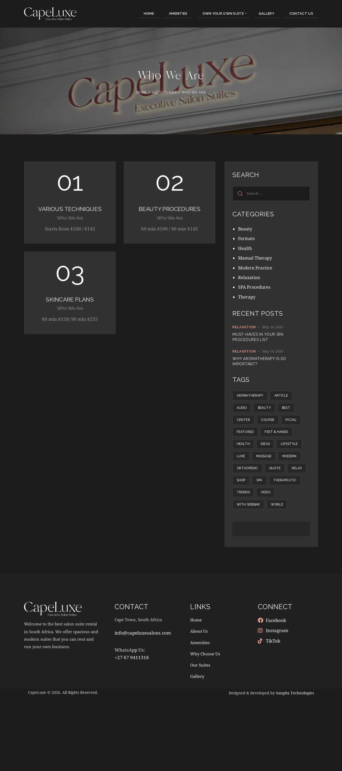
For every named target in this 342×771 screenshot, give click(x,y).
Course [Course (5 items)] (246, 442)
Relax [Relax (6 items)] (244, 532)
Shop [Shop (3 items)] (269, 532)
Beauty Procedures (170, 213)
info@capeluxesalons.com (143, 707)
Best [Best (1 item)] (243, 427)
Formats (247, 238)
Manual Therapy (256, 258)
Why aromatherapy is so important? (259, 361)
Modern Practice (255, 268)
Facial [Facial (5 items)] (274, 442)
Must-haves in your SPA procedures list (257, 337)
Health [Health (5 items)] (245, 472)
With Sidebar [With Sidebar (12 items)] (276, 561)
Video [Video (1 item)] (244, 561)
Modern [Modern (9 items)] (277, 502)
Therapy (247, 297)
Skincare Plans (70, 309)
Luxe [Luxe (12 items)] (276, 487)
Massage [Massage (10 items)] (247, 502)
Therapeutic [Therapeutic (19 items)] (251, 547)
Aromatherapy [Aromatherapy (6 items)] (253, 397)
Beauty (245, 229)
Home (141, 92)
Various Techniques (70, 213)
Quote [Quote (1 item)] (282, 517)
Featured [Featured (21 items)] (247, 457)
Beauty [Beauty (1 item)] (271, 412)
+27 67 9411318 (132, 732)
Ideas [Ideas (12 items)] (272, 472)
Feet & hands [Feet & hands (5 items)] (283, 457)
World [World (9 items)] (245, 576)
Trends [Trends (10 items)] (285, 547)
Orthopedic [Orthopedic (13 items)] (250, 517)
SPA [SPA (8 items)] (292, 532)
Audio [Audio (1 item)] (244, 412)
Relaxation (249, 277)
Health (245, 248)
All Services (164, 92)
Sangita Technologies (295, 766)
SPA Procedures (254, 287)
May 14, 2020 (272, 326)
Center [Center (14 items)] (269, 427)
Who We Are (70, 227)
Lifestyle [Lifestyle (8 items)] (247, 487)
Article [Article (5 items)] (289, 397)
